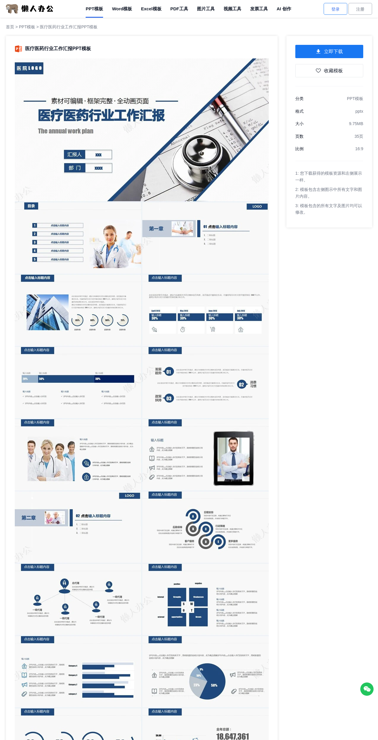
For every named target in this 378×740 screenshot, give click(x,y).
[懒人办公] (29, 8)
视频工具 (232, 8)
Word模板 (122, 8)
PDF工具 (179, 8)
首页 (10, 26)
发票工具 (259, 8)
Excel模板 (151, 8)
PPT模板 (94, 8)
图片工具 (206, 8)
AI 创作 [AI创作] (284, 8)
